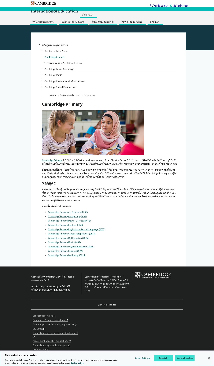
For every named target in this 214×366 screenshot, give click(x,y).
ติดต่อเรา (154, 21)
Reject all (163, 358)
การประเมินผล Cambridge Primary (64, 63)
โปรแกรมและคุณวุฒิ (103, 21)
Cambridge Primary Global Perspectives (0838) (71, 233)
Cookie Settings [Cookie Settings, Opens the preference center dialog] (142, 358)
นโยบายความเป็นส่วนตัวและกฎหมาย (50, 289)
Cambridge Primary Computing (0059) (67, 216)
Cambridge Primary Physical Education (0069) (71, 246)
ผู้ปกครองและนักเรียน (73, 21)
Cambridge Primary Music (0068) (64, 242)
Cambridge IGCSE (53, 75)
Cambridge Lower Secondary (58, 69)
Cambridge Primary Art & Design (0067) (68, 211)
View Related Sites (107, 304)
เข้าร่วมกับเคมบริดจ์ (131, 21)
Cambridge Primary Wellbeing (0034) (66, 255)
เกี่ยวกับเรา (87, 14)
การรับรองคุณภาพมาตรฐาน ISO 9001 (50, 286)
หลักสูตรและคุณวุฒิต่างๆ (55, 44)
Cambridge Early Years (55, 50)
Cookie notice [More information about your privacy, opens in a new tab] (77, 363)
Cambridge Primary (54, 57)
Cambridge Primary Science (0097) (65, 250)
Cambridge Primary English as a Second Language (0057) (76, 229)
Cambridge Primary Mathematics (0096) (68, 237)
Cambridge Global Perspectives (60, 87)
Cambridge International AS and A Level (64, 81)
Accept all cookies (185, 358)
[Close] (209, 358)
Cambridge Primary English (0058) (65, 224)
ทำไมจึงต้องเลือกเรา (43, 21)
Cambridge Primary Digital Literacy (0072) (69, 220)
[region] (107, 358)
